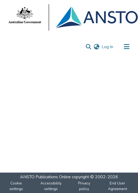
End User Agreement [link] (117, 186)
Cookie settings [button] (16, 186)
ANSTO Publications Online (45, 177)
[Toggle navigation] (126, 47)
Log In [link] (108, 47)
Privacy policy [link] (84, 186)
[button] (88, 47)
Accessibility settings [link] (51, 186)
